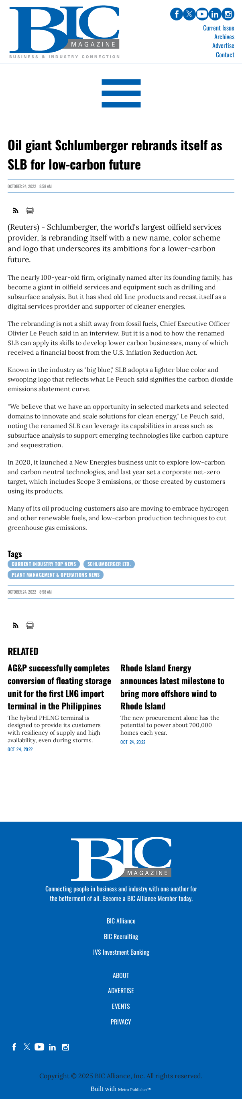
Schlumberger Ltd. (109, 563)
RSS (16, 210)
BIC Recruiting (121, 936)
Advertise (223, 45)
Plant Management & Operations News (56, 574)
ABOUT (121, 975)
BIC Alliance (121, 920)
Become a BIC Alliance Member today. (147, 898)
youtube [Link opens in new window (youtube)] (202, 14)
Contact (225, 54)
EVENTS (121, 1006)
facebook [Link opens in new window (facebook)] (176, 14)
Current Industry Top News (44, 563)
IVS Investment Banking (121, 952)
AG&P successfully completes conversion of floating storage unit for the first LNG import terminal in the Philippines (59, 686)
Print (30, 210)
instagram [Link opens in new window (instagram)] (228, 14)
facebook (14, 1046)
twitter (26, 1046)
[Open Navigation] (121, 95)
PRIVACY (121, 1021)
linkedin (52, 1046)
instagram (65, 1046)
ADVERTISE (121, 990)
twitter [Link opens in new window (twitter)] (189, 14)
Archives (224, 36)
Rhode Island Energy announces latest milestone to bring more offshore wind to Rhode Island (172, 686)
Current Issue (218, 27)
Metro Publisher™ (134, 1089)
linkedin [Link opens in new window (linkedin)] (215, 14)
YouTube (39, 1046)
